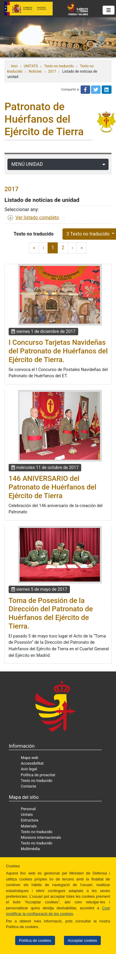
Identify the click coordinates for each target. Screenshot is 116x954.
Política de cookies (35, 940)
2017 (52, 71)
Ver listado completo (37, 217)
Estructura (29, 820)
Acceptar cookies (82, 940)
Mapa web (29, 757)
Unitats (27, 814)
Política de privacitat (38, 775)
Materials (29, 826)
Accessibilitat (32, 763)
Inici (14, 66)
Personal (28, 809)
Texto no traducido (58, 66)
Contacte (28, 786)
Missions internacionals (41, 837)
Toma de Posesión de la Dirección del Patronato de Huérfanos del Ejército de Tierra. (51, 613)
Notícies (35, 71)
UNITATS (31, 66)
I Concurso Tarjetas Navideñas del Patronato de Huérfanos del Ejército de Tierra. (58, 351)
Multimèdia (30, 849)
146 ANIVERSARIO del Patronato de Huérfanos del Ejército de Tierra (52, 487)
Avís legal (29, 769)
